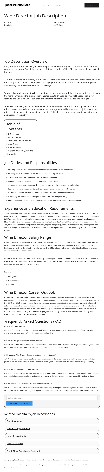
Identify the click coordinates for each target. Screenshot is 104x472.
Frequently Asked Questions (19, 150)
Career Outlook (13, 147)
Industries (57, 5)
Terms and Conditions (54, 460)
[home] (17, 5)
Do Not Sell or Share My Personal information (76, 460)
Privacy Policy (41, 460)
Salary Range (12, 144)
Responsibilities (13, 137)
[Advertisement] (52, 43)
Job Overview (12, 134)
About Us (46, 5)
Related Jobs (12, 154)
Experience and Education (18, 140)
